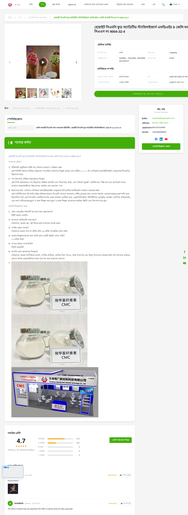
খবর (143, 4)
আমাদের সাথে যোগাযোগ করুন (96, 4)
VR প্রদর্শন (56, 4)
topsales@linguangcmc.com (163, 118)
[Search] (163, 4)
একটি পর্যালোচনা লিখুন (120, 440)
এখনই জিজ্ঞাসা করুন (161, 146)
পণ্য (42, 4)
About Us (72, 4)
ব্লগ (154, 4)
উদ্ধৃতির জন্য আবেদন (125, 4)
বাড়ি (31, 4)
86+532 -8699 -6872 (160, 123)
